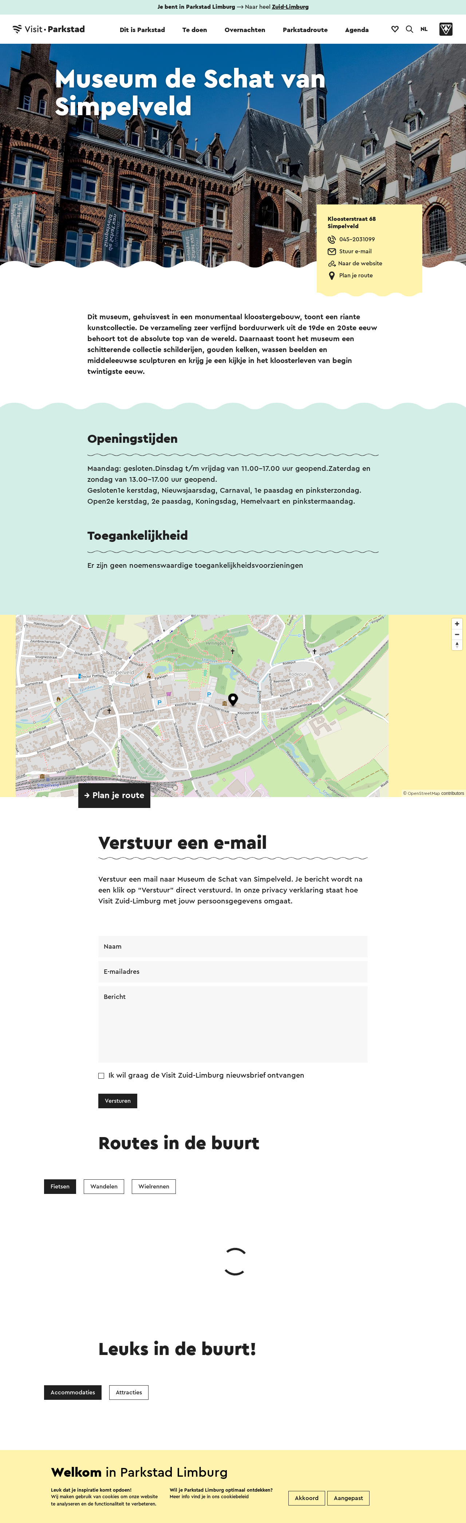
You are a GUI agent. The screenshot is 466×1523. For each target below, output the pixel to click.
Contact (111, 1447)
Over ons (230, 1447)
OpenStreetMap (424, 793)
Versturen (118, 1101)
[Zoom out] (457, 634)
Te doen (194, 30)
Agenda (357, 30)
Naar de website (360, 263)
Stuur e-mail (355, 251)
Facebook (174, 1366)
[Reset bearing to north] (457, 645)
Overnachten (245, 30)
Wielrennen (153, 1187)
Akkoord (307, 1498)
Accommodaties (73, 1283)
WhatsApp (119, 1366)
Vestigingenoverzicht (171, 1447)
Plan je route (356, 275)
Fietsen (60, 1187)
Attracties (129, 1283)
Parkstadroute (305, 30)
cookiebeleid (235, 1496)
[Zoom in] (457, 623)
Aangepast (348, 1498)
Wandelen (104, 1187)
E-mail (255, 1366)
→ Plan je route (114, 795)
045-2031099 (357, 239)
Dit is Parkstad (142, 30)
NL (424, 29)
